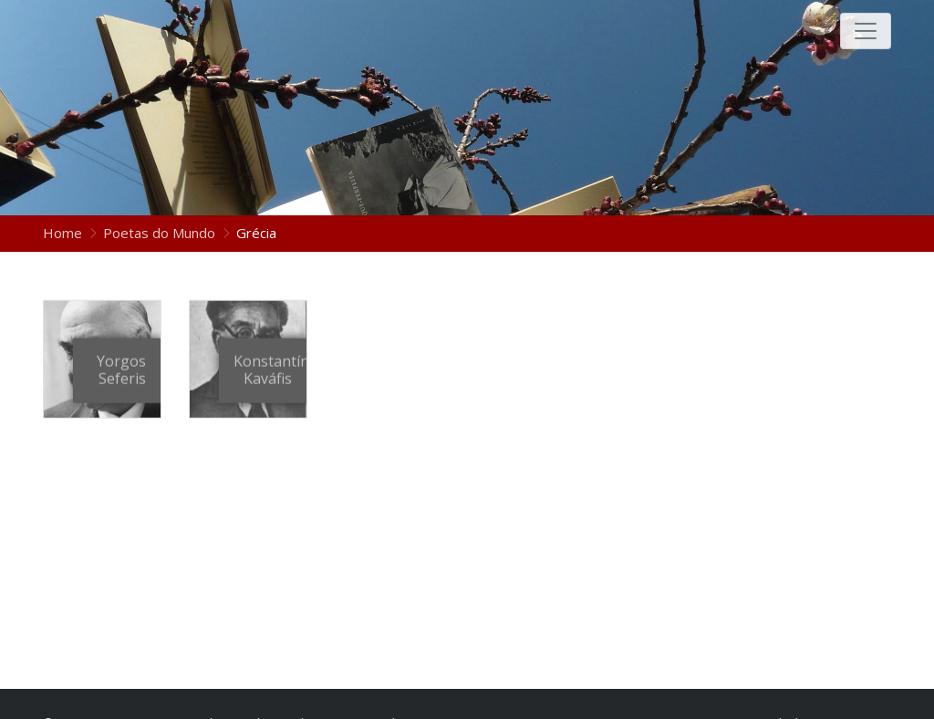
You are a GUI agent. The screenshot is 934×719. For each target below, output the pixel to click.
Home (64, 233)
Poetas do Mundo (159, 233)
